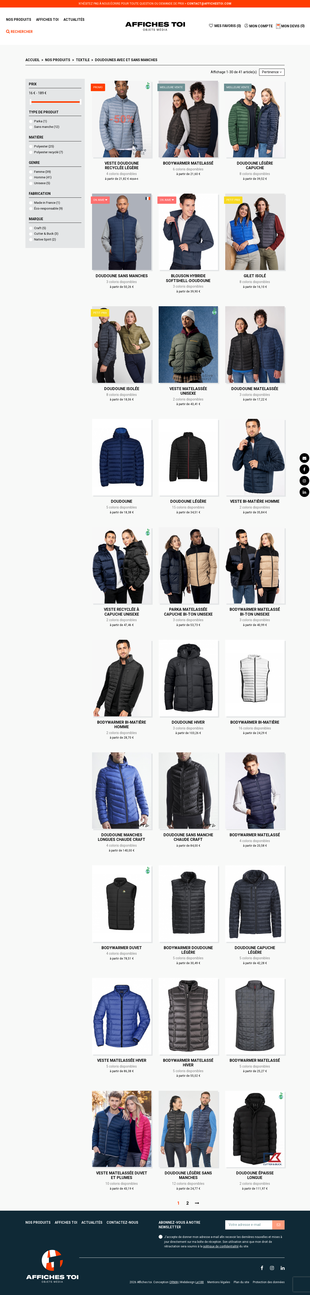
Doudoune (121, 501)
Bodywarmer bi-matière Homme (121, 724)
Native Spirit (45, 239)
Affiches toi (66, 1222)
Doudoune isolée (121, 388)
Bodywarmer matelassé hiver (188, 1062)
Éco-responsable (48, 208)
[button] (47, 20)
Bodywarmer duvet (121, 948)
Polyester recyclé (48, 152)
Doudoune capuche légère (255, 950)
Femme (42, 172)
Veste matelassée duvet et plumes (121, 1175)
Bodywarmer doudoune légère (188, 950)
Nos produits (38, 1222)
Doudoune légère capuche (255, 165)
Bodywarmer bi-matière (254, 722)
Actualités (91, 1222)
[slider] (30, 102)
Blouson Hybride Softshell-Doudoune (188, 278)
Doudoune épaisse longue (255, 1175)
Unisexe (42, 183)
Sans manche (46, 127)
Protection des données (269, 1282)
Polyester (44, 146)
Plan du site (241, 1282)
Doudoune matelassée (254, 388)
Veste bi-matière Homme (254, 501)
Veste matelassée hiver (121, 1060)
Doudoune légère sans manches (188, 1175)
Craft (40, 228)
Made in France (47, 202)
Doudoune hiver (188, 722)
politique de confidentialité (221, 1246)
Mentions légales (218, 1282)
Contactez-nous (122, 1222)
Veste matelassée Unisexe (188, 391)
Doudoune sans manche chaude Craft (188, 837)
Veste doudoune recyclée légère (122, 165)
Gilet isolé (255, 276)
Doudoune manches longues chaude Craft (121, 837)
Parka (40, 121)
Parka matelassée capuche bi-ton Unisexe (188, 611)
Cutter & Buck (46, 233)
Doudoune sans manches (122, 276)
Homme (43, 177)
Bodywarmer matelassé (188, 163)
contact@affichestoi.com (209, 3)
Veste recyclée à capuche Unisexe (121, 611)
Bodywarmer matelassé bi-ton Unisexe (255, 611)
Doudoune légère (188, 501)
